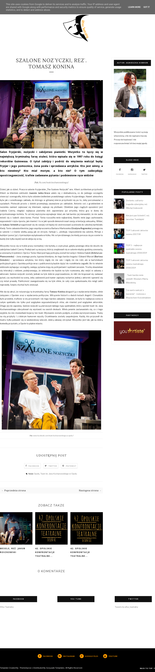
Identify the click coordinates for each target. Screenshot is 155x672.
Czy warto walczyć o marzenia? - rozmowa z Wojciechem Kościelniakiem (138, 294)
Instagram (132, 171)
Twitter (53, 466)
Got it (146, 7)
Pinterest (71, 466)
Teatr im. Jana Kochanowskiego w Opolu (58, 473)
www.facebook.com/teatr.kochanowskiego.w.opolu (53, 436)
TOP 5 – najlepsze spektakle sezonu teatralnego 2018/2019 (136, 249)
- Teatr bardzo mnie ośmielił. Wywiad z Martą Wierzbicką (137, 279)
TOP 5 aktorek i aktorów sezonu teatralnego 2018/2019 (137, 264)
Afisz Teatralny (7, 607)
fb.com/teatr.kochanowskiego (53, 182)
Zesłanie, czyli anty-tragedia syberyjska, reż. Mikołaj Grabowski (136, 204)
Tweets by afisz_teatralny (126, 607)
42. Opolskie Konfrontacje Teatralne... (45, 552)
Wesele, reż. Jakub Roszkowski (12, 550)
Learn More (134, 7)
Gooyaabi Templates (55, 668)
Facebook (34, 466)
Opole (36, 473)
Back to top (147, 668)
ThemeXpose (25, 668)
